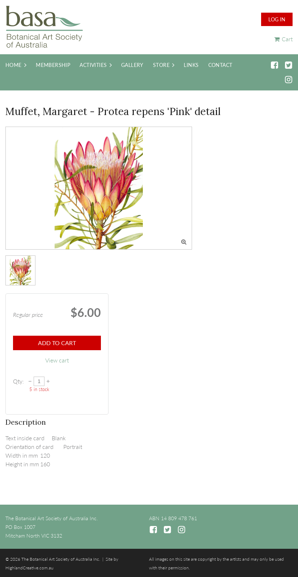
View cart (57, 360)
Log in (276, 19)
